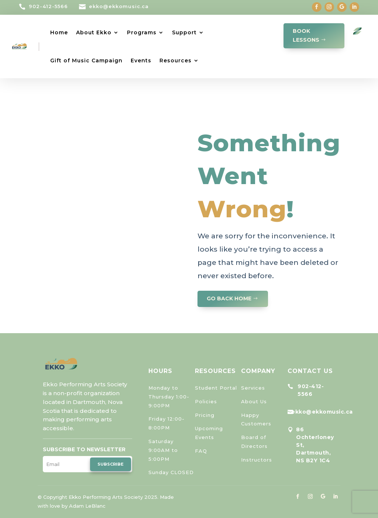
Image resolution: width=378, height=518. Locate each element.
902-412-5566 (48, 6)
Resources (175, 60)
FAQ (201, 451)
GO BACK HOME (229, 298)
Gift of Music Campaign (86, 60)
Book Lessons (306, 35)
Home (59, 32)
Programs (142, 32)
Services (253, 388)
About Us (254, 401)
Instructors (256, 460)
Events (141, 60)
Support (184, 32)
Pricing (204, 415)
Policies (206, 401)
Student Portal (216, 388)
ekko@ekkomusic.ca (119, 6)
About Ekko (93, 32)
